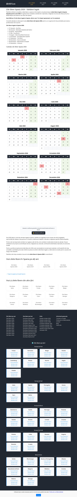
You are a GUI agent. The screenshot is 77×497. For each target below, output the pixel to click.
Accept (38, 495)
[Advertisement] (38, 216)
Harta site (58, 325)
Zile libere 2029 (65, 3)
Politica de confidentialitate (63, 320)
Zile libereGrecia (12, 303)
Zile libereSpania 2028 (46, 266)
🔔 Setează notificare (38, 233)
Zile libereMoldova (25, 303)
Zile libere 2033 (10, 332)
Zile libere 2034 (10, 333)
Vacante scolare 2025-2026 (46, 328)
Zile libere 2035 (10, 335)
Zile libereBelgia (64, 287)
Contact (58, 322)
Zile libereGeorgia (64, 295)
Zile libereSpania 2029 (63, 266)
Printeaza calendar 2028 (46, 327)
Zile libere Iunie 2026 (28, 322)
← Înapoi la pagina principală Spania (15, 274)
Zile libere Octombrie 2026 (30, 328)
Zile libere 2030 (10, 327)
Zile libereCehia (25, 295)
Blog (57, 323)
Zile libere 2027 (43, 3)
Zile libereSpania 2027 (30, 266)
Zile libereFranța (38, 287)
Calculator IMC (43, 330)
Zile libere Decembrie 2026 (30, 332)
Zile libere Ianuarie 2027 (29, 333)
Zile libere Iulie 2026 (28, 323)
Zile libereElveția (51, 295)
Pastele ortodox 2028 (45, 322)
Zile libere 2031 (10, 328)
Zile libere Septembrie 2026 (30, 327)
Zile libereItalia (12, 287)
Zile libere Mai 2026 (28, 320)
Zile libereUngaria (64, 303)
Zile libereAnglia (51, 287)
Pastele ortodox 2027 (45, 320)
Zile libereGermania (25, 287)
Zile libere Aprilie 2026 (28, 318)
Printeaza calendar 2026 (46, 323)
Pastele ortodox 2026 (45, 318)
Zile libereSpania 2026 (13, 266)
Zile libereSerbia (51, 303)
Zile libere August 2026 (29, 325)
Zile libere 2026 (32, 3)
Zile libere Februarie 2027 (29, 335)
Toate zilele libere (14, 352)
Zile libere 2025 (10, 318)
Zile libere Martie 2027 (29, 337)
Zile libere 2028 (54, 3)
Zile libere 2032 (10, 330)
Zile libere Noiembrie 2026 (30, 330)
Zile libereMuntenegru (38, 303)
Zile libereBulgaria (12, 295)
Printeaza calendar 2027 (46, 325)
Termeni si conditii (61, 318)
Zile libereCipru (38, 295)
